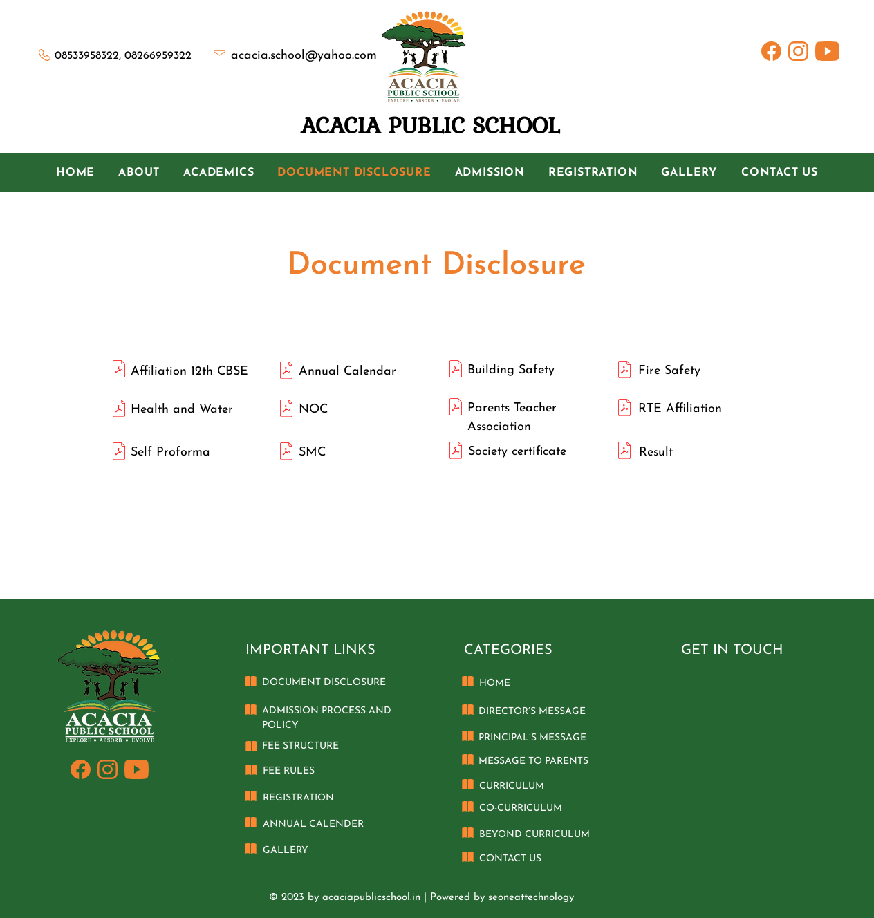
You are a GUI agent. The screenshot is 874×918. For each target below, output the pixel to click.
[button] (139, 172)
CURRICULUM (511, 786)
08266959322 (158, 56)
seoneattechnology (531, 897)
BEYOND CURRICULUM (534, 835)
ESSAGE (567, 711)
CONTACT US (510, 859)
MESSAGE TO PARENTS (533, 761)
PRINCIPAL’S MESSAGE (532, 738)
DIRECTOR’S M (513, 711)
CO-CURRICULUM (520, 808)
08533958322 (87, 56)
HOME (494, 683)
